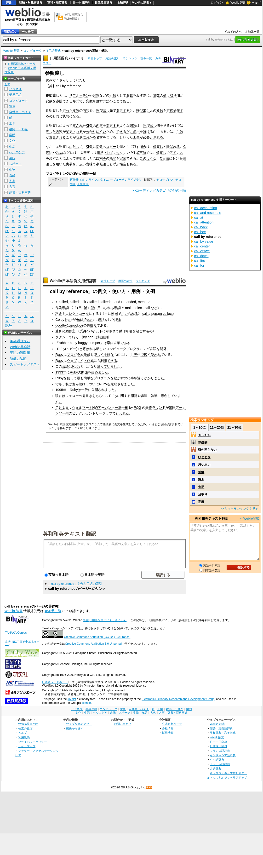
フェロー (72, 396)
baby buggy (78, 343)
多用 (136, 131)
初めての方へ (233, 31)
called (63, 302)
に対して (76, 147)
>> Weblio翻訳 (249, 518)
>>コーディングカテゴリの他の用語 (159, 190)
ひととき (204, 457)
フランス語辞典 (220, 750)
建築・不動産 (18, 129)
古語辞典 (123, 2)
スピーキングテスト (25, 364)
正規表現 (83, 184)
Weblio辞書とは (28, 723)
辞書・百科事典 (20, 192)
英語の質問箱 (20, 353)
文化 (12, 141)
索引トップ (95, 58)
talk (83, 302)
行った (68, 110)
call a (146, 314)
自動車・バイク (20, 112)
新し (99, 349)
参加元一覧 (252, 31)
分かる (91, 137)
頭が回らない (207, 450)
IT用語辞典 (53, 50)
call (147, 308)
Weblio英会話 (20, 347)
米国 (114, 314)
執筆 (154, 396)
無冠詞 (103, 337)
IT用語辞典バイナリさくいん (108, 620)
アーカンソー (108, 407)
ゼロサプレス (165, 179)
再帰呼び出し (78, 179)
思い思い (204, 464)
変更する (123, 110)
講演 (144, 396)
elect (139, 308)
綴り (93, 325)
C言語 (141, 153)
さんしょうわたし (72, 80)
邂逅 (201, 479)
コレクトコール (77, 314)
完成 (113, 384)
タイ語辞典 (217, 759)
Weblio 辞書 (238, 2)
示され (111, 331)
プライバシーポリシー (32, 741)
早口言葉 (113, 343)
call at (198, 217)
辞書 (9, 2)
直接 (169, 110)
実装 (123, 158)
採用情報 (167, 732)
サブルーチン (79, 95)
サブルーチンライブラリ (126, 179)
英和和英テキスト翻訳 (69, 533)
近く (140, 378)
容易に (81, 137)
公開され (98, 390)
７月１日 (62, 407)
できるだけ (124, 131)
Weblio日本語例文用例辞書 (73, 281)
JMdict (72, 699)
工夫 (136, 137)
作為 (58, 308)
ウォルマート (82, 407)
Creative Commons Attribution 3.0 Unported (93, 643)
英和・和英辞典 (57, 2)
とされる (156, 137)
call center (202, 246)
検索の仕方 (25, 728)
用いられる (105, 308)
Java (59, 153)
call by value (203, 241)
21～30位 (234, 427)
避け (146, 131)
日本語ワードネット (55, 682)
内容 (86, 110)
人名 (12, 181)
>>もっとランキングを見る (239, 509)
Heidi (80, 319)
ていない (117, 153)
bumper (94, 343)
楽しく (99, 354)
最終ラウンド (155, 407)
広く (147, 354)
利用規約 (24, 737)
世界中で (137, 354)
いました (113, 366)
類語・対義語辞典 (30, 2)
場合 (143, 147)
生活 (12, 146)
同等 (102, 158)
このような (148, 158)
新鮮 (201, 472)
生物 (12, 169)
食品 (12, 175)
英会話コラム (20, 341)
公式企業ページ (172, 723)
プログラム (75, 354)
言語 (153, 349)
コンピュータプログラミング (128, 349)
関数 (96, 95)
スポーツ (15, 164)
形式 (76, 101)
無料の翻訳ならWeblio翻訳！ (73, 16)
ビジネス (15, 89)
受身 (58, 331)
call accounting (205, 208)
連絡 (101, 319)
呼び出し (102, 110)
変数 (129, 95)
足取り (202, 494)
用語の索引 (112, 58)
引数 (112, 95)
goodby (61, 325)
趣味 (12, 158)
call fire (199, 261)
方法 (106, 101)
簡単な (89, 378)
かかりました (154, 378)
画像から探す (74, 728)
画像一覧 (146, 58)
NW (95, 407)
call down (201, 256)
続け (82, 384)
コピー (111, 147)
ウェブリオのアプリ (79, 723)
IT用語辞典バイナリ (67, 58)
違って (102, 366)
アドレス (176, 153)
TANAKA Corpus (16, 632)
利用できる (108, 360)
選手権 (123, 407)
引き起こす (137, 331)
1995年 (60, 390)
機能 (112, 158)
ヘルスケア (17, 152)
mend (116, 302)
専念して (167, 396)
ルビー (71, 349)
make (129, 308)
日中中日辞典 (81, 2)
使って (72, 378)
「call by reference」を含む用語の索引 (75, 583)
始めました (99, 372)
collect (168, 314)
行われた (122, 413)
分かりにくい (96, 131)
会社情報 (167, 728)
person (156, 314)
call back (201, 227)
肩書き (87, 396)
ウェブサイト (77, 360)
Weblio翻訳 (217, 737)
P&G (137, 407)
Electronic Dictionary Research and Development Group (178, 699)
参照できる (64, 101)
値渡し (158, 147)
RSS (149, 787)
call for (199, 265)
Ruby (61, 349)
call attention (204, 222)
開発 (163, 349)
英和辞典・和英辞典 (223, 732)
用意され (103, 153)
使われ (156, 354)
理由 (117, 319)
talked (93, 302)
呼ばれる (173, 147)
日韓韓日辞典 (103, 2)
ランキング (130, 58)
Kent (68, 319)
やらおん (204, 435)
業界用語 (15, 95)
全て (7, 84)
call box (200, 232)
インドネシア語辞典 (223, 755)
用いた (61, 164)
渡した (51, 131)
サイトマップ (26, 746)
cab (90, 337)
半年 (134, 378)
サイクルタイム (99, 179)
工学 (12, 123)
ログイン (217, 2)
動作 (122, 331)
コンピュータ (32, 50)
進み (75, 384)
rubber (64, 343)
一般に (86, 390)
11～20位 (217, 427)
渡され (78, 125)
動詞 (65, 308)
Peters (90, 319)
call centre (202, 251)
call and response (207, 213)
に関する (124, 396)
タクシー (62, 337)
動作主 (70, 331)
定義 (201, 502)
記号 (8, 325)
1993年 (60, 372)
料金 (58, 314)
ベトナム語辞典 (220, 764)
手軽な (109, 354)
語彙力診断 (18, 359)
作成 (87, 354)
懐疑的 (202, 442)
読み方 (51, 80)
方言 (12, 187)
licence (86, 703)
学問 (12, 135)
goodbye (76, 325)
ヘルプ (256, 2)
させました (125, 384)
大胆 (201, 487)
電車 (12, 106)
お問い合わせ (122, 723)
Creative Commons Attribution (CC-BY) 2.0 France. (97, 637)
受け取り (170, 95)
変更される (74, 131)
